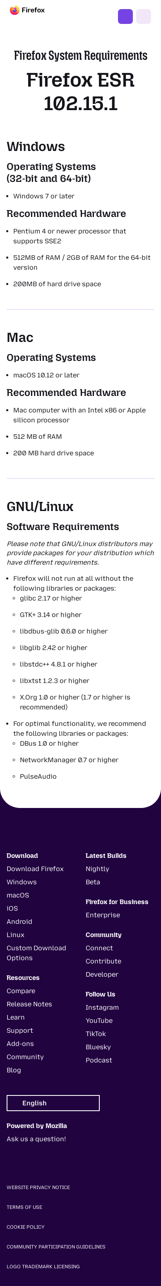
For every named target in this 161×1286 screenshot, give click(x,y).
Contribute (103, 961)
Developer (102, 974)
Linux (15, 935)
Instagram (102, 1007)
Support (20, 1030)
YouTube (99, 1021)
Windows (22, 882)
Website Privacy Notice (38, 1187)
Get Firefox (125, 16)
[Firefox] (35, 16)
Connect (99, 948)
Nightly (97, 869)
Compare (21, 991)
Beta (93, 882)
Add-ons (20, 1044)
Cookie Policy (26, 1227)
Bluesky (98, 1047)
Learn (16, 1017)
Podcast (99, 1060)
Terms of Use (24, 1207)
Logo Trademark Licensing (43, 1267)
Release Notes (29, 1004)
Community (25, 1057)
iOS (12, 908)
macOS (18, 895)
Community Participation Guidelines (56, 1247)
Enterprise (103, 915)
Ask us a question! (36, 1139)
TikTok (96, 1034)
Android (19, 922)
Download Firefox (35, 869)
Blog (14, 1070)
